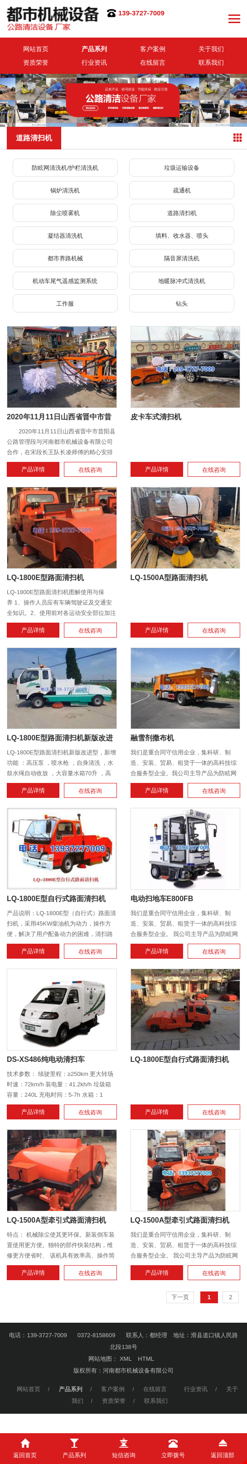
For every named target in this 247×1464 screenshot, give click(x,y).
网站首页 (35, 49)
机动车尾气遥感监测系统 (65, 281)
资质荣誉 (35, 62)
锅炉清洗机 (65, 190)
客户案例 (152, 49)
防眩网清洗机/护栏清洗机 (65, 167)
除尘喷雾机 (65, 213)
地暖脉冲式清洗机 (181, 281)
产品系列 (94, 49)
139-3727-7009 (141, 13)
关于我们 (211, 49)
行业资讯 (94, 62)
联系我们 (211, 62)
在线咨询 (90, 469)
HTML (146, 1358)
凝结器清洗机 (65, 235)
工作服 (65, 303)
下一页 (180, 1297)
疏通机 (182, 190)
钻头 (182, 303)
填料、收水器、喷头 (181, 235)
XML (126, 1358)
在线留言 (152, 62)
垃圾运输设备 (181, 167)
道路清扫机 (182, 213)
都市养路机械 (65, 258)
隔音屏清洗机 (181, 258)
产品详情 (33, 469)
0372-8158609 (96, 1335)
